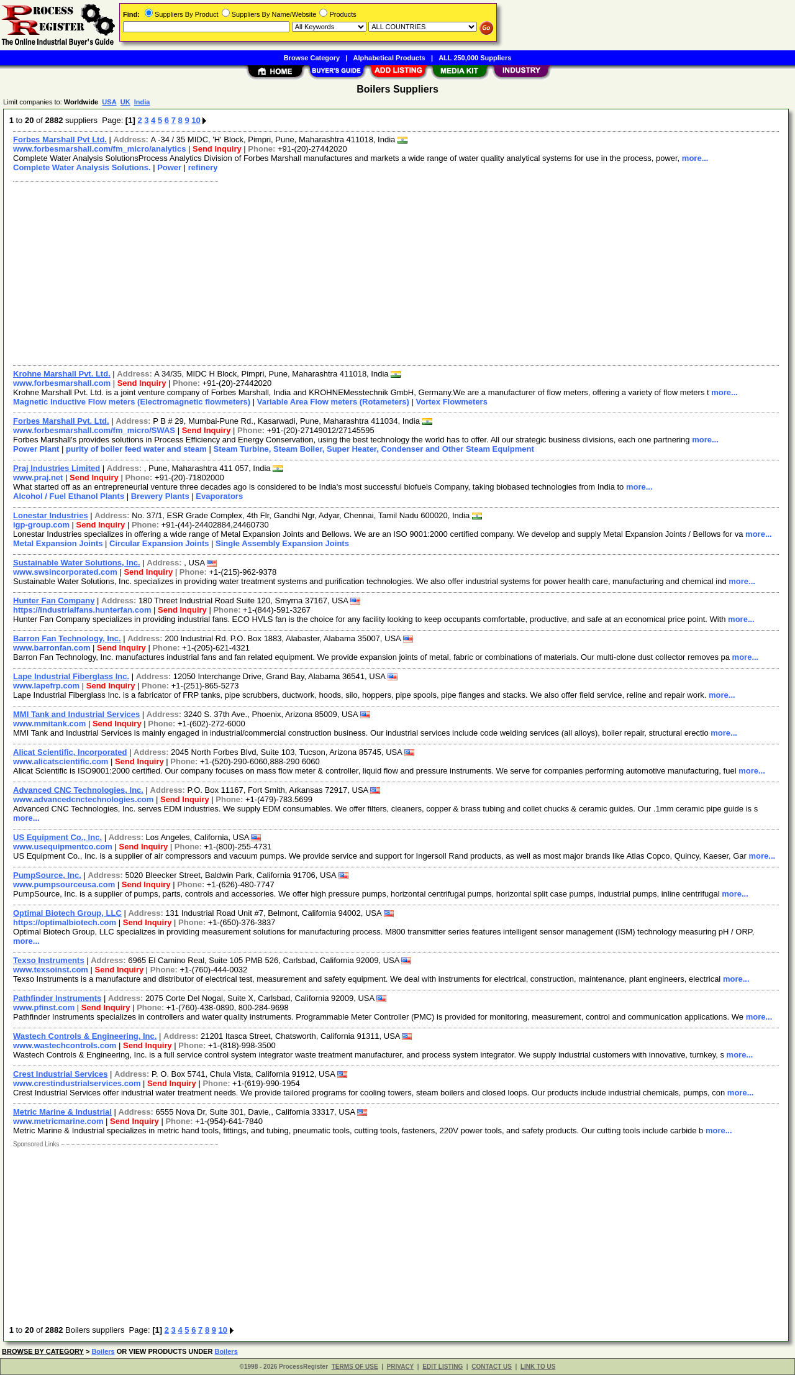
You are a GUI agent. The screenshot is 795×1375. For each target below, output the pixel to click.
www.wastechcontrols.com (64, 1045)
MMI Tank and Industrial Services (76, 714)
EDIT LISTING (442, 1366)
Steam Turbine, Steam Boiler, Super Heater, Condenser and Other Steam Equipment (373, 449)
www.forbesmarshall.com (62, 383)
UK (125, 102)
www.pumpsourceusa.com (64, 884)
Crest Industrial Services (60, 1074)
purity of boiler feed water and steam (136, 449)
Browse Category (312, 58)
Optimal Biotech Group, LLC (67, 913)
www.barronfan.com (51, 647)
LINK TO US (537, 1366)
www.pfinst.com (44, 1007)
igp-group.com (41, 524)
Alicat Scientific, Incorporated (70, 752)
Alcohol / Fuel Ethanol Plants (68, 496)
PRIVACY (400, 1366)
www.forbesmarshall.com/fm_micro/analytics (99, 148)
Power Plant (36, 449)
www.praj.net (38, 477)
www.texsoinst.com (50, 969)
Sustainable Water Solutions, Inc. (76, 562)
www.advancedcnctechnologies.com (83, 799)
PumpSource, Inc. (47, 875)
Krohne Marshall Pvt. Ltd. (62, 373)
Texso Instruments (48, 960)
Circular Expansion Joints (159, 543)
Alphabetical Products (389, 58)
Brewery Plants (160, 496)
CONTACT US (491, 1366)
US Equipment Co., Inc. (57, 837)
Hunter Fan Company (53, 600)
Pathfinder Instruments (57, 998)
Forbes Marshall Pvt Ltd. (60, 139)
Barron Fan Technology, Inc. (67, 638)
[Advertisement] (380, 272)
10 (195, 120)
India (142, 102)
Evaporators (219, 496)
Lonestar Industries (50, 515)
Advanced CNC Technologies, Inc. (78, 790)
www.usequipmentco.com (62, 846)
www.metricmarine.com (58, 1121)
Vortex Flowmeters (452, 401)
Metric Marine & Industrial (62, 1112)
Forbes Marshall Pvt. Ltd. (61, 421)
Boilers (102, 1351)
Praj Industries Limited (56, 468)
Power (169, 167)
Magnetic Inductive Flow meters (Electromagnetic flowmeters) (131, 401)
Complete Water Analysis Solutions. (82, 167)
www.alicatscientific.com (60, 761)
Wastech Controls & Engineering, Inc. (85, 1036)
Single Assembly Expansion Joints (282, 543)
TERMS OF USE (355, 1366)
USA (109, 102)
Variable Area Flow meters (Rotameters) (333, 401)
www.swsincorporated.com (65, 572)
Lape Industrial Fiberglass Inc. (71, 676)
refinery (203, 167)
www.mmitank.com (49, 723)
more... (695, 158)
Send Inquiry (217, 148)
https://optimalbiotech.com (64, 922)
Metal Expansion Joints (57, 543)
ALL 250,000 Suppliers (474, 58)
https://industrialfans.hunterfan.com (82, 609)
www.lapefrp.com (46, 685)
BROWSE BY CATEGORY (43, 1351)
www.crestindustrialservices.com (76, 1083)
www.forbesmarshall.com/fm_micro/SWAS (94, 430)
